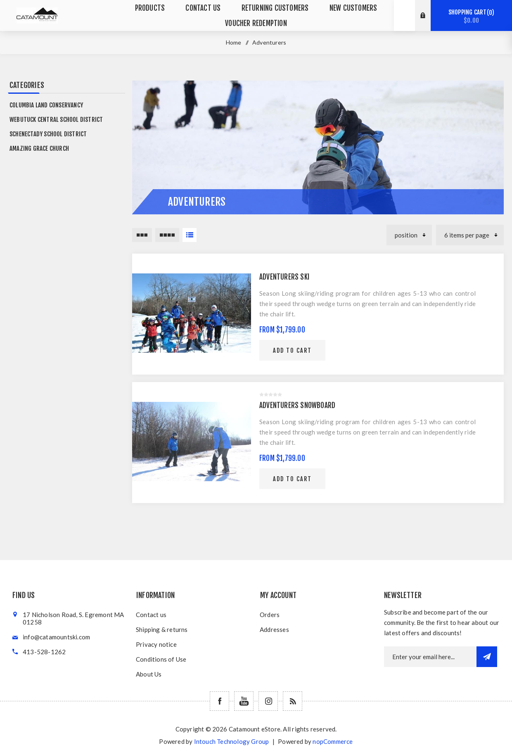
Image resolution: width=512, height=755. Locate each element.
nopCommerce (333, 741)
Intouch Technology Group (231, 741)
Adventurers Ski (284, 277)
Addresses (274, 629)
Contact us (151, 614)
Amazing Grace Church (39, 148)
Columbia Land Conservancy (46, 105)
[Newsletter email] (430, 656)
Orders (270, 614)
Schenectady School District (48, 134)
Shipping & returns (162, 629)
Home (234, 42)
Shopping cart (471, 16)
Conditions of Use (161, 659)
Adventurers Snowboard (297, 405)
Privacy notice (156, 644)
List (190, 235)
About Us (149, 674)
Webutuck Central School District (56, 119)
